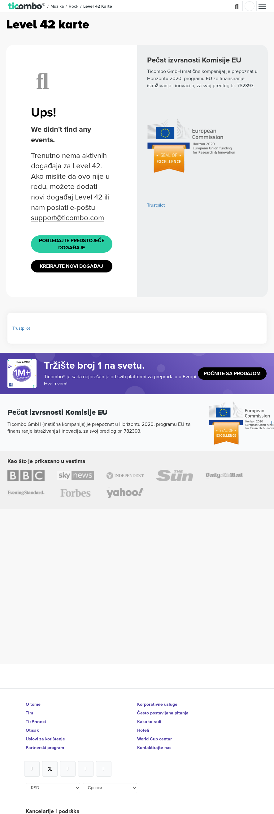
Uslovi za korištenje (45, 739)
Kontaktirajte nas (154, 747)
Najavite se (249, 6)
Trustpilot (156, 205)
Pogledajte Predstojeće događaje (71, 244)
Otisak (32, 730)
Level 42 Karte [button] (97, 6)
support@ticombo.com (67, 217)
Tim (29, 713)
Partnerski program (45, 747)
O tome (33, 704)
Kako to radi (149, 721)
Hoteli (143, 730)
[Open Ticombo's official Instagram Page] (68, 769)
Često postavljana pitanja (163, 713)
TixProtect (36, 721)
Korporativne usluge (157, 704)
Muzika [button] (57, 6)
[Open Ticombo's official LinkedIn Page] (103, 769)
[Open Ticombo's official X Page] (50, 769)
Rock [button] (73, 6)
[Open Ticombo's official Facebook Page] (23, 385)
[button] (27, 6)
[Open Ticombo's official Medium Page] (86, 769)
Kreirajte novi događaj (71, 266)
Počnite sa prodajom (232, 373)
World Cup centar (154, 739)
